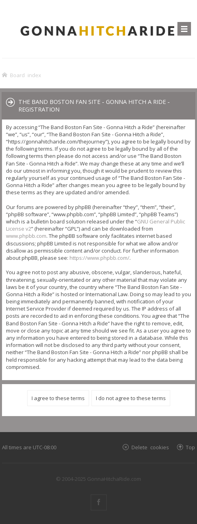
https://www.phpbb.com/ (99, 257)
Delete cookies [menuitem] (150, 447)
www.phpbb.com (26, 235)
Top (190, 447)
